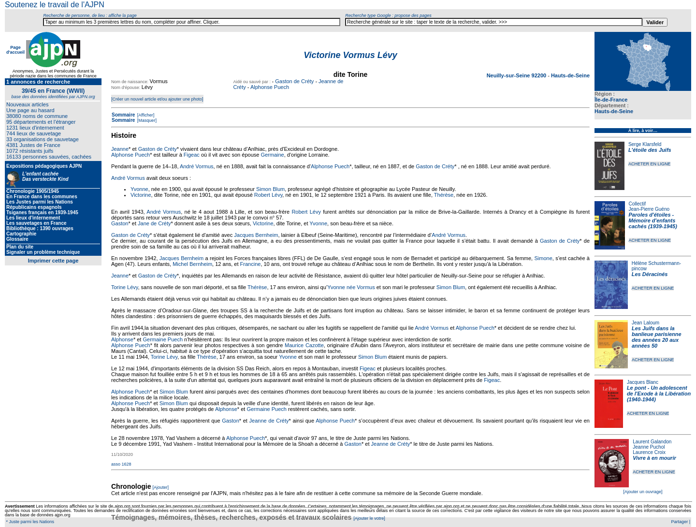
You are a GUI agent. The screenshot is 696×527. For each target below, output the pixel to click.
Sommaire (123, 114)
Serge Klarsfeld (644, 144)
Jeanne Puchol (649, 447)
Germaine (272, 155)
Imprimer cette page (53, 261)
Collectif (637, 203)
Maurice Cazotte (304, 345)
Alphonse (122, 339)
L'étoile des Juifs (649, 150)
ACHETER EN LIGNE (649, 163)
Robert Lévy (268, 195)
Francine (250, 264)
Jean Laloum (645, 322)
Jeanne (120, 149)
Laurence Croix (649, 452)
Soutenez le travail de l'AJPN (54, 4)
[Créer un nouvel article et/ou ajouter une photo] (157, 99)
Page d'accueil (15, 50)
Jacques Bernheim (256, 235)
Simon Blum (270, 189)
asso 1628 (121, 464)
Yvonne (139, 189)
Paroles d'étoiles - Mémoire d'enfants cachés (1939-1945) (653, 220)
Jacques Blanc (642, 382)
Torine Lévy (124, 287)
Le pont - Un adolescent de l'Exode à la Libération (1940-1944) (659, 393)
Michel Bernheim (192, 264)
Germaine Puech (163, 339)
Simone (543, 258)
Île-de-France (610, 99)
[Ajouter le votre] (369, 518)
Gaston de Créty (294, 81)
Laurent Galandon (652, 441)
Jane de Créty (154, 223)
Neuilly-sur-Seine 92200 (517, 75)
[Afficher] (145, 115)
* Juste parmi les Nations (29, 521)
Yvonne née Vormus (351, 287)
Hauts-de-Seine (613, 111)
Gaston (119, 223)
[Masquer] (146, 120)
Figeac (192, 155)
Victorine (140, 195)
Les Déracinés (650, 274)
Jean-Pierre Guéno (649, 209)
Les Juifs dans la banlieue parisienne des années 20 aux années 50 (657, 337)
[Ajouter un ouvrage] (642, 491)
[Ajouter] (161, 487)
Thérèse (443, 195)
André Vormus (197, 166)
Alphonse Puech (269, 87)
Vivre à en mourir (654, 458)
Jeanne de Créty (269, 421)
